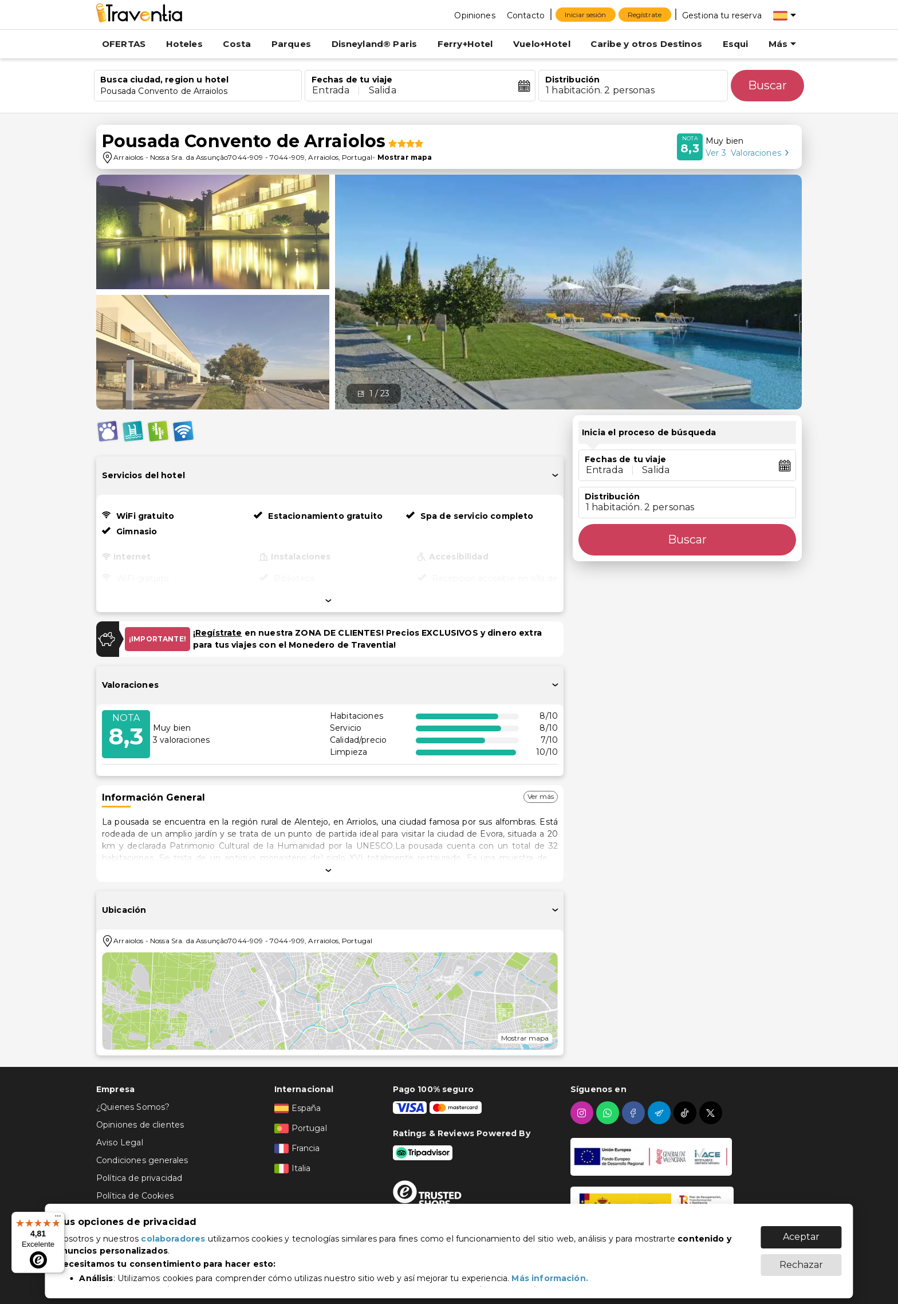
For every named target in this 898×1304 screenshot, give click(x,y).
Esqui (736, 43)
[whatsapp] (609, 1112)
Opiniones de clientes (140, 1125)
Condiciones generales (142, 1160)
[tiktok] (686, 1112)
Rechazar (801, 1259)
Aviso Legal (119, 1142)
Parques (291, 43)
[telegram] (661, 1112)
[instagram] (583, 1112)
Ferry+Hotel (465, 43)
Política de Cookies (135, 1196)
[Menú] (58, 1219)
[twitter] (712, 1112)
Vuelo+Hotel (541, 43)
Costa (237, 43)
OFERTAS (123, 43)
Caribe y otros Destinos (646, 43)
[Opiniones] (474, 15)
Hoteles (184, 43)
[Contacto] (525, 15)
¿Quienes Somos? (133, 1107)
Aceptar (801, 1231)
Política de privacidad (139, 1178)
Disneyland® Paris (375, 43)
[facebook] (635, 1112)
